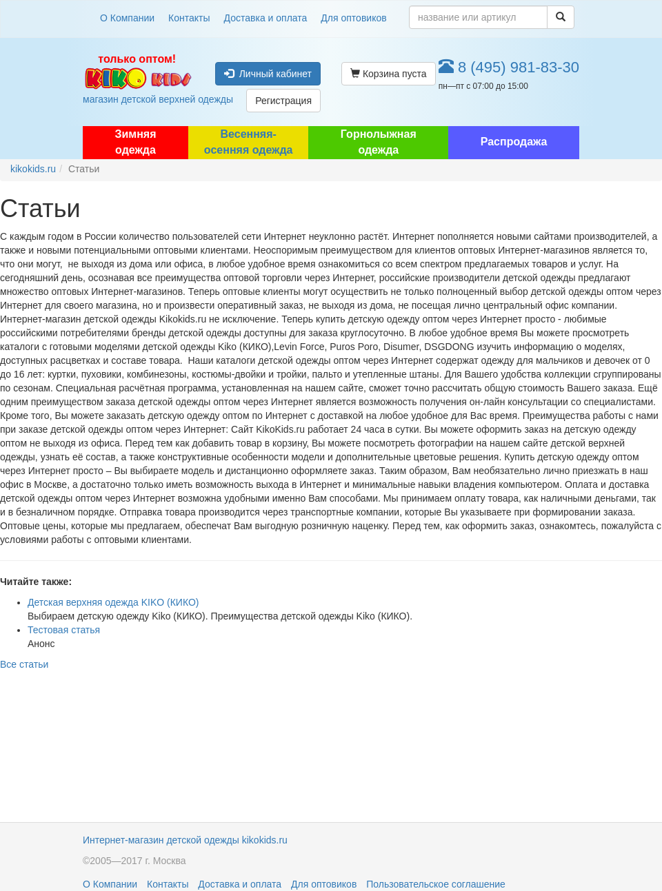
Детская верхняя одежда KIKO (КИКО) (113, 602)
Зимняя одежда (135, 142)
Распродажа (514, 141)
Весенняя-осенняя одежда (248, 142)
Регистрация (283, 100)
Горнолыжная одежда (379, 142)
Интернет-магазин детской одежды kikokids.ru (185, 840)
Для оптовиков (353, 17)
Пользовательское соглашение (435, 884)
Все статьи (24, 664)
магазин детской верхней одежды (137, 79)
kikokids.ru (33, 168)
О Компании (127, 17)
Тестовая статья (64, 629)
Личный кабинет (268, 73)
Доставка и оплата (266, 17)
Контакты (189, 17)
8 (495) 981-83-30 (509, 67)
